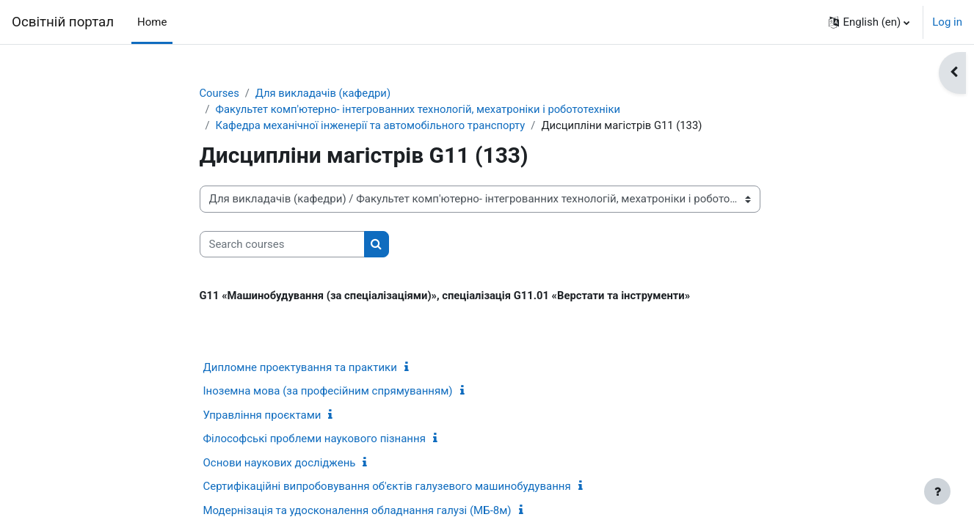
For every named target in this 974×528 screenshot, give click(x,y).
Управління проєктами (262, 416)
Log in (947, 22)
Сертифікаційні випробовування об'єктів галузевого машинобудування (387, 487)
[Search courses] (282, 245)
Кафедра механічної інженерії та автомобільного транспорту (373, 126)
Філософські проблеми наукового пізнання (314, 440)
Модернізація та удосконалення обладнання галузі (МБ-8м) (357, 511)
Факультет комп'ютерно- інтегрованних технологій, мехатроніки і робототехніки (421, 110)
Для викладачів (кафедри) (324, 93)
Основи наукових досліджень (279, 464)
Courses (220, 93)
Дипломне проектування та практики (300, 368)
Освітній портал (63, 22)
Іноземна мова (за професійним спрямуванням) (328, 392)
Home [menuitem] (152, 22)
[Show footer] (937, 491)
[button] (869, 22)
